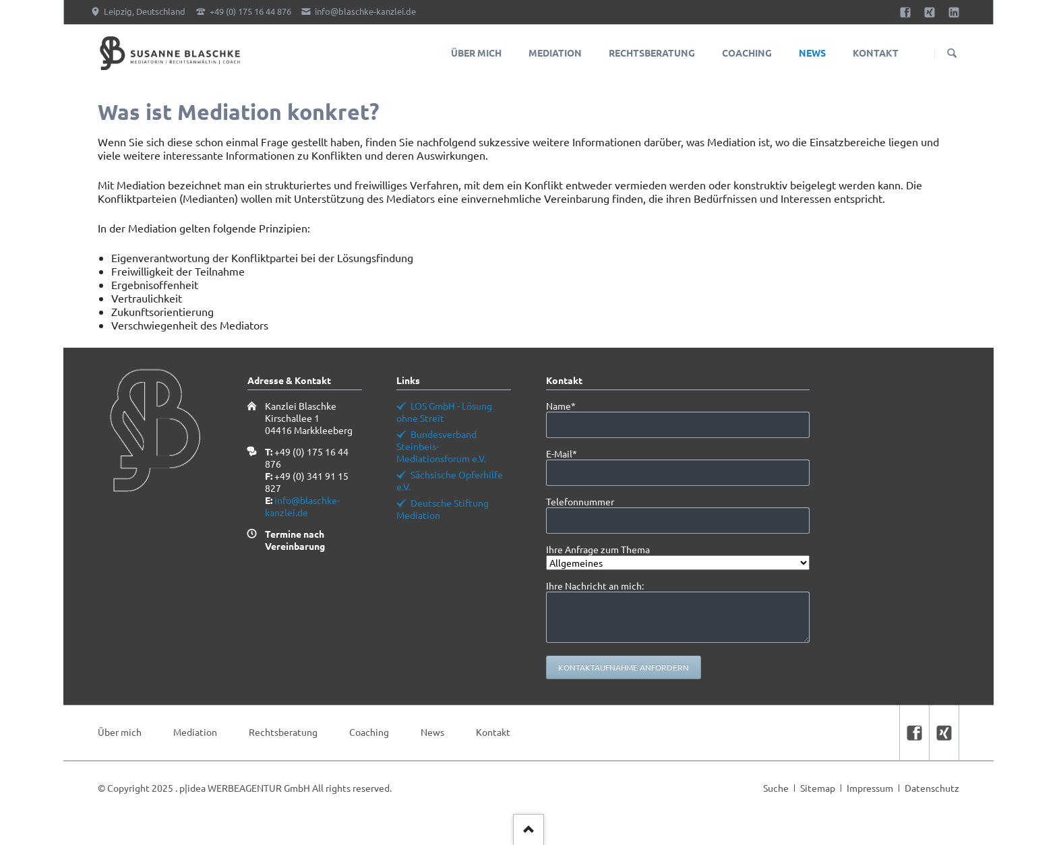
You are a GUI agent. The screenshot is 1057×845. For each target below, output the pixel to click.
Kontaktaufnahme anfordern (623, 667)
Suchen (952, 53)
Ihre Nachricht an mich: (595, 586)
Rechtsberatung (283, 732)
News (432, 732)
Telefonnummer (580, 501)
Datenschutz (932, 788)
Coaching (369, 732)
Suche (776, 788)
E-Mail (568, 453)
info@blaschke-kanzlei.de (302, 506)
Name (568, 406)
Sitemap (817, 788)
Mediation (195, 732)
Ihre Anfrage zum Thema (598, 549)
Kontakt (493, 732)
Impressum (870, 788)
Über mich (120, 732)
